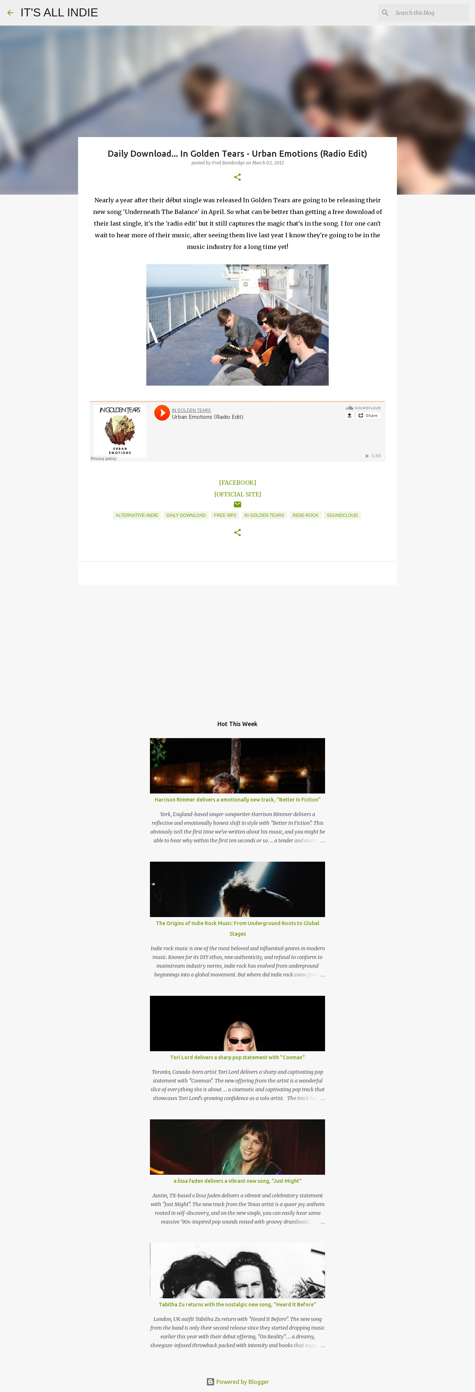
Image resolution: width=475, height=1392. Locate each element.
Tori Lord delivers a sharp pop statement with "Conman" (237, 1057)
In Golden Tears (264, 515)
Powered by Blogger (237, 1382)
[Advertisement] (237, 647)
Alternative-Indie (137, 515)
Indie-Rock (305, 515)
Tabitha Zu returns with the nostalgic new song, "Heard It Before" (237, 1304)
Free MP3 (225, 515)
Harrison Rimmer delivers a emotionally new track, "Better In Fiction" (238, 800)
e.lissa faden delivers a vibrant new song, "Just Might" (238, 1181)
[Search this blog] (431, 13)
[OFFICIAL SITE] (237, 494)
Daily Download (186, 515)
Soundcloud (342, 515)
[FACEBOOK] (237, 482)
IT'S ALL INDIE (59, 12)
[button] (237, 178)
